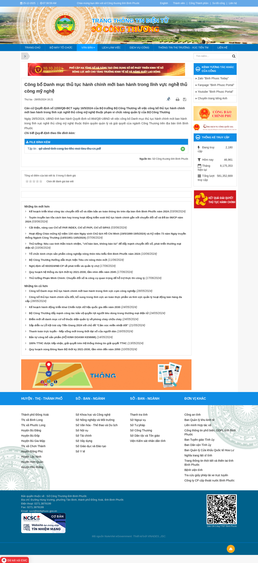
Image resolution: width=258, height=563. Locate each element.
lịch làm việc (111, 47)
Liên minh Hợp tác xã (197, 425)
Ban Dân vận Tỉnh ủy (197, 445)
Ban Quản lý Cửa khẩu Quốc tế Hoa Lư (209, 450)
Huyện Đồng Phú (32, 451)
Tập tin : (64, 148)
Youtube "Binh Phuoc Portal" (215, 91)
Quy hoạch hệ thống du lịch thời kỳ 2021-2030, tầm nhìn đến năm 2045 (72, 272)
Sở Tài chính (84, 435)
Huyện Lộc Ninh (31, 456)
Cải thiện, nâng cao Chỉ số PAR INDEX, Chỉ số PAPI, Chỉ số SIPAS (69, 227)
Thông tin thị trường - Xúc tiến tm (183, 47)
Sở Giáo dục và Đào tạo (91, 446)
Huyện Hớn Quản (32, 461)
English (164, 3)
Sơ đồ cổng (218, 3)
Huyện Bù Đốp (30, 435)
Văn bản (87, 47)
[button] (183, 149)
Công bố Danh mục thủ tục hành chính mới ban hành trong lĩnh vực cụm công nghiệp (82, 291)
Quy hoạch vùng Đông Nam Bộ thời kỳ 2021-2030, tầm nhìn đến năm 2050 (74, 349)
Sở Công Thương (141, 430)
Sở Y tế (80, 451)
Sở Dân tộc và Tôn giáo (145, 435)
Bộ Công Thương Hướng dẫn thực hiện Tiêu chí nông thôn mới (68, 259)
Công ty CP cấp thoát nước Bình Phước (209, 480)
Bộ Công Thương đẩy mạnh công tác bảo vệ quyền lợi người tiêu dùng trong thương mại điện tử (89, 313)
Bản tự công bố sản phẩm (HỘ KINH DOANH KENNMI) (62, 337)
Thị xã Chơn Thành (33, 446)
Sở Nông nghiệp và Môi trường (95, 419)
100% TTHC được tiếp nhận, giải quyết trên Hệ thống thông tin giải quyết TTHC (78, 343)
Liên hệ (233, 3)
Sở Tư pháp (137, 425)
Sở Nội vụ (82, 430)
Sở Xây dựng (84, 440)
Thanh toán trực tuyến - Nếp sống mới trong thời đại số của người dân (72, 331)
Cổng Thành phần (198, 3)
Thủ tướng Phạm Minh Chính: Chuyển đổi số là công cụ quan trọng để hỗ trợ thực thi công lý (87, 278)
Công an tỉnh (192, 414)
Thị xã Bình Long (32, 419)
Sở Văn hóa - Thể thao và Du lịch (97, 425)
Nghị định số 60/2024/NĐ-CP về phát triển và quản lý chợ (64, 265)
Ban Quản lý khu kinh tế (199, 419)
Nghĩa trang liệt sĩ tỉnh (198, 455)
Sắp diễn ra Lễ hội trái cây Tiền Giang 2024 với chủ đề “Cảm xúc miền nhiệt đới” (78, 325)
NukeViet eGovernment (118, 536)
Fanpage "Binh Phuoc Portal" (216, 85)
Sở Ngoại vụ (138, 419)
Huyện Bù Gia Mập (33, 440)
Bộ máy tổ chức (61, 47)
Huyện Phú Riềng (32, 467)
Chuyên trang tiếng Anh (212, 98)
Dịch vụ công (139, 47)
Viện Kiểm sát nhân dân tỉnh (147, 440)
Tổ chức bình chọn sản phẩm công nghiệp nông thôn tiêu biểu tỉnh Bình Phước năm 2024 (84, 253)
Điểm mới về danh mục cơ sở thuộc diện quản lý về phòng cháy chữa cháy (75, 319)
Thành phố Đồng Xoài (35, 414)
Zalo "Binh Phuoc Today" (213, 78)
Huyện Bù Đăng (31, 430)
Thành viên (179, 3)
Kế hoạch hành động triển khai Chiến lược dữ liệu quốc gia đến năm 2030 (74, 307)
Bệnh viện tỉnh (193, 470)
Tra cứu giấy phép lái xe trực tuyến (206, 475)
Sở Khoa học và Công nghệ (93, 414)
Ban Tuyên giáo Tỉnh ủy (199, 439)
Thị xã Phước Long (33, 425)
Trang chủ (33, 47)
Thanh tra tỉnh (139, 414)
